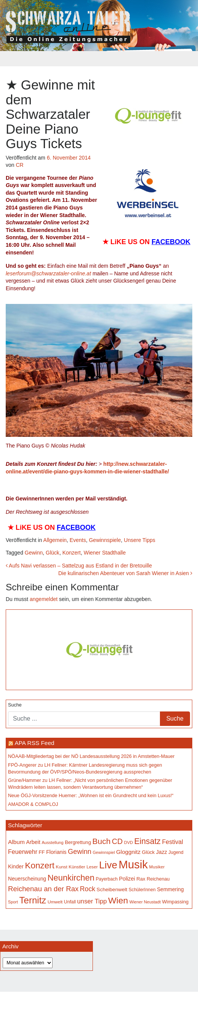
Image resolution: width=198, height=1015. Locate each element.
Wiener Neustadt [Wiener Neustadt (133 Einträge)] (145, 902)
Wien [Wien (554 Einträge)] (118, 900)
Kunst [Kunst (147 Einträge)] (61, 867)
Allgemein (55, 540)
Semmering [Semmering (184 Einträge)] (170, 889)
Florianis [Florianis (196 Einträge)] (56, 852)
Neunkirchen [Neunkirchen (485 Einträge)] (71, 877)
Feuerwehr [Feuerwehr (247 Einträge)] (22, 851)
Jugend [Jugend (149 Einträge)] (175, 852)
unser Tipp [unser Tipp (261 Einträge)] (92, 901)
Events (78, 540)
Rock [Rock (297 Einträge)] (87, 889)
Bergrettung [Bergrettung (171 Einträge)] (78, 842)
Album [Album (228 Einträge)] (16, 842)
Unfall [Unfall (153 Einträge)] (70, 902)
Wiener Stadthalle (105, 553)
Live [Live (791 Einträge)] (108, 865)
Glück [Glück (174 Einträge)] (148, 852)
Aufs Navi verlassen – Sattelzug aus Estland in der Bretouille (79, 566)
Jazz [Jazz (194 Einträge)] (161, 852)
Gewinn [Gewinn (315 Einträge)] (79, 851)
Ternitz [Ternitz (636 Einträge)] (32, 900)
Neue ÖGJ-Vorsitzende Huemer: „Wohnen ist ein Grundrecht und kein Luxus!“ (90, 795)
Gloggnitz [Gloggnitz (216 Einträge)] (128, 852)
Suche (15, 705)
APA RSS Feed (34, 743)
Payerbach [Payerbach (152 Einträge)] (106, 879)
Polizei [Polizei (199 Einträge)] (127, 879)
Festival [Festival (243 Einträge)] (172, 841)
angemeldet (43, 599)
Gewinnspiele (105, 540)
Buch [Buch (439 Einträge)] (102, 841)
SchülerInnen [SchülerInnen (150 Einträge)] (142, 889)
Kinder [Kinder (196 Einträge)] (16, 866)
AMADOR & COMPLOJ (33, 804)
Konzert (71, 553)
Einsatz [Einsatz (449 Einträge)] (147, 841)
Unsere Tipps (139, 540)
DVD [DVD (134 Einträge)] (128, 842)
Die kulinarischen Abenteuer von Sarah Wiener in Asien (125, 573)
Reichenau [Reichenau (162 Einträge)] (158, 879)
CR (19, 165)
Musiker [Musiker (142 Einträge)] (157, 866)
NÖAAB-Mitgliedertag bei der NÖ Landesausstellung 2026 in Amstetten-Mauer (91, 756)
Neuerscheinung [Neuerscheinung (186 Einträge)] (27, 879)
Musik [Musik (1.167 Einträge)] (133, 864)
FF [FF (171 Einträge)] (42, 852)
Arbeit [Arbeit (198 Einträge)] (33, 842)
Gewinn (34, 553)
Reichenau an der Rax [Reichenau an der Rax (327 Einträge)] (43, 889)
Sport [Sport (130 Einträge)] (13, 902)
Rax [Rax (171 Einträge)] (140, 879)
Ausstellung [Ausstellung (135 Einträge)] (53, 842)
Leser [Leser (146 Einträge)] (92, 867)
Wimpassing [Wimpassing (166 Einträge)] (175, 902)
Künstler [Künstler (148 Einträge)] (77, 867)
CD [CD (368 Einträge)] (117, 841)
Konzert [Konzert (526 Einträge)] (39, 865)
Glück (52, 553)
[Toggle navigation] (99, 58)
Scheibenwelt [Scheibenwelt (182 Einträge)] (112, 889)
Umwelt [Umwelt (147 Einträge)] (55, 902)
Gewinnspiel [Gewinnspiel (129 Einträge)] (104, 852)
